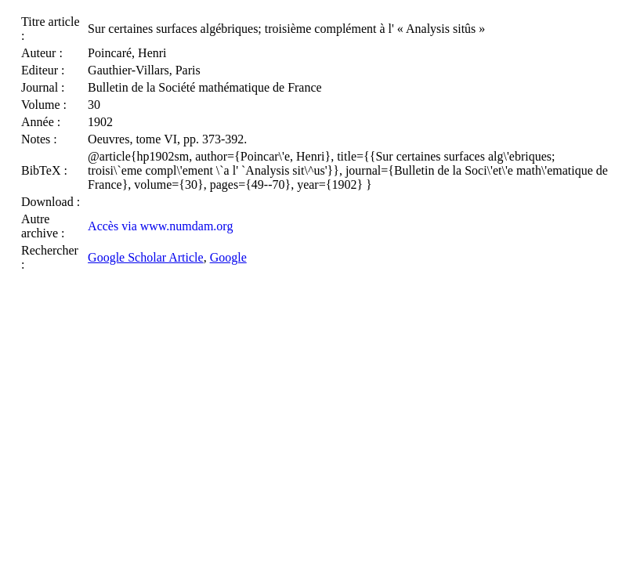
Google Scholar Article (146, 257)
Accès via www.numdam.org (160, 226)
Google (228, 257)
